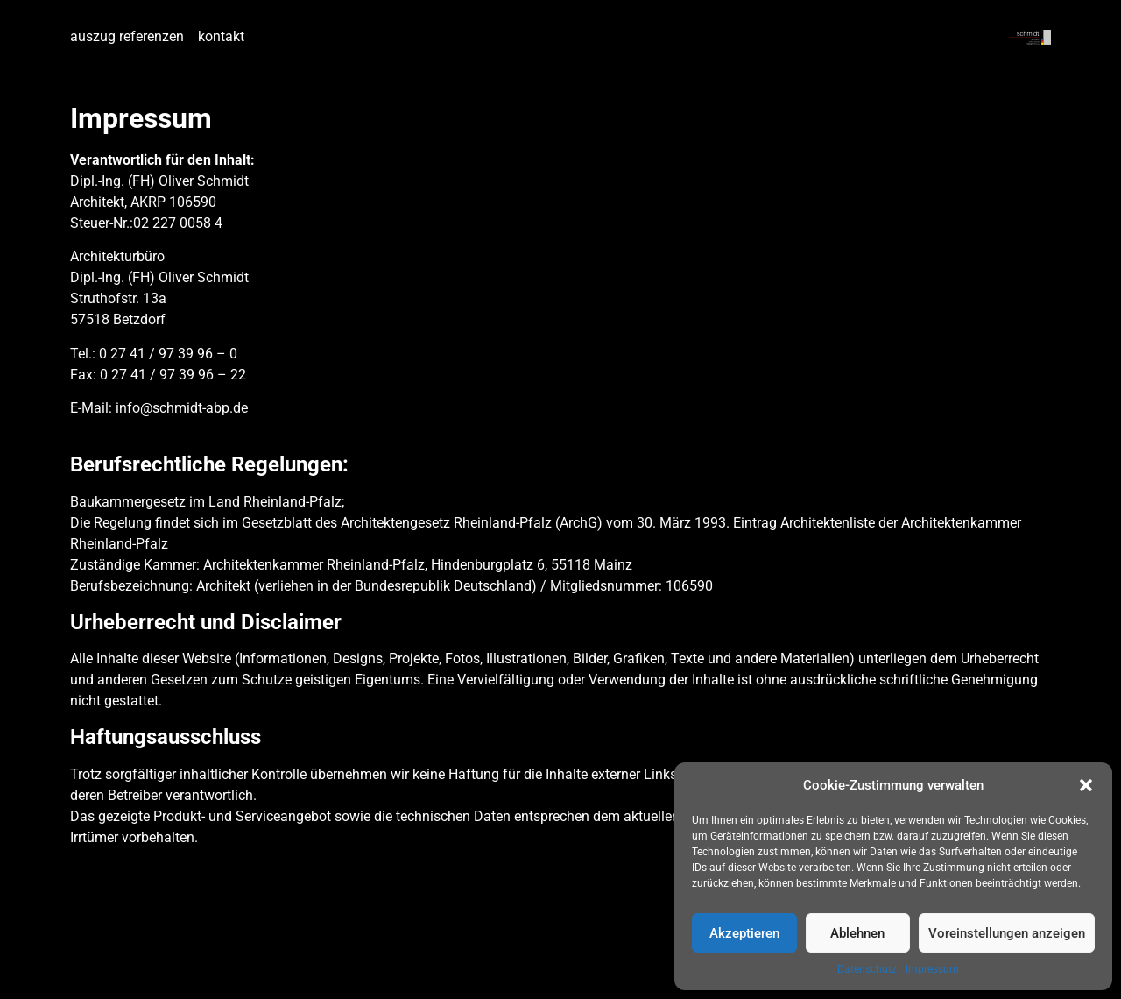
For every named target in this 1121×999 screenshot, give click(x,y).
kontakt (221, 36)
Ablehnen (857, 933)
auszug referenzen (127, 36)
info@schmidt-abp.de (182, 408)
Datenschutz (867, 969)
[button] (1086, 785)
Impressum (932, 969)
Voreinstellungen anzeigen (1006, 933)
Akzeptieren (744, 933)
